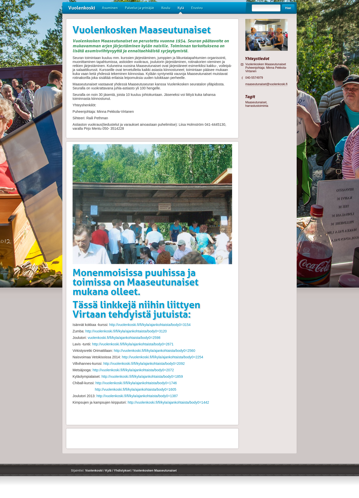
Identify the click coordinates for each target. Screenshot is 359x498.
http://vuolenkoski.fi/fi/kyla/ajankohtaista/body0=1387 (137, 396)
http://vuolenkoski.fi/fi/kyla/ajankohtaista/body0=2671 (133, 344)
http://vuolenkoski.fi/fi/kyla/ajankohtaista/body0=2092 (143, 364)
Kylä (181, 10)
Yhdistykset (123, 470)
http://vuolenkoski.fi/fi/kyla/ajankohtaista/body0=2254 (162, 357)
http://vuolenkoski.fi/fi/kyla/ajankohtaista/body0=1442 (168, 402)
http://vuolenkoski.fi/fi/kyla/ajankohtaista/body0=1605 (135, 389)
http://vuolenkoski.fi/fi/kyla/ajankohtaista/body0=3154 (149, 325)
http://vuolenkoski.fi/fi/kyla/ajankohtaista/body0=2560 (154, 351)
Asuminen (110, 8)
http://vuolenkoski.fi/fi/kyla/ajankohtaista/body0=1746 (136, 383)
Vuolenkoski (81, 8)
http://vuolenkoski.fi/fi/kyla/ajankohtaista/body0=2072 (133, 370)
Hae (288, 8)
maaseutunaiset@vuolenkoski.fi (266, 84)
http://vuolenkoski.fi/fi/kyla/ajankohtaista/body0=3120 (126, 331)
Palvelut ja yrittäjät (139, 8)
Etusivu (197, 8)
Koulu (165, 8)
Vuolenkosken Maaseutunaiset (155, 470)
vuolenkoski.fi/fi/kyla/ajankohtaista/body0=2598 (124, 338)
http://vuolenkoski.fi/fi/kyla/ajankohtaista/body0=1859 (142, 376)
